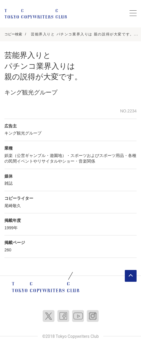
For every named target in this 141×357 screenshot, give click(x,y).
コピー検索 (13, 34)
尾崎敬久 (12, 205)
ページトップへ (131, 276)
